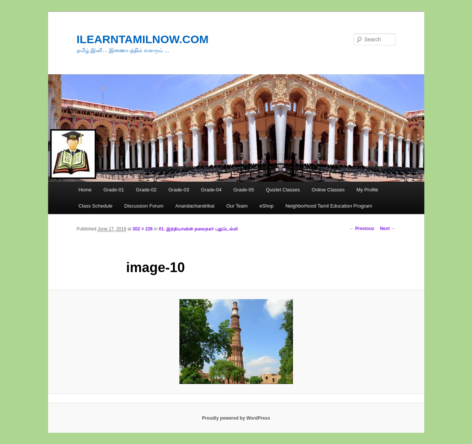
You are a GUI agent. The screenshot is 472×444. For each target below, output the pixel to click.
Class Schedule (95, 206)
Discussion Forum (144, 206)
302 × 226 (142, 229)
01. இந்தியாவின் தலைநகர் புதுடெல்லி (198, 229)
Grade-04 (211, 190)
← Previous (361, 228)
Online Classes (328, 190)
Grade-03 (178, 190)
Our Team (237, 206)
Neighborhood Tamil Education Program (328, 206)
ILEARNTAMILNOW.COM (143, 39)
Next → (387, 228)
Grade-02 (146, 190)
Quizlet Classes (283, 190)
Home (85, 190)
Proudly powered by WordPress (236, 418)
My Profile (367, 190)
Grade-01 (113, 190)
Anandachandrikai (194, 206)
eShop (267, 206)
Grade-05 (244, 190)
